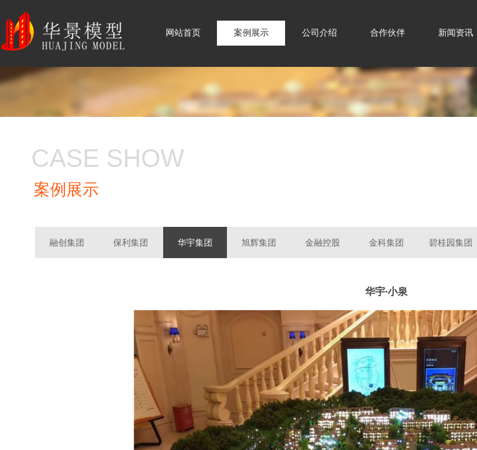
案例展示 (251, 33)
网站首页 (183, 33)
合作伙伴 (387, 33)
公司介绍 (319, 33)
